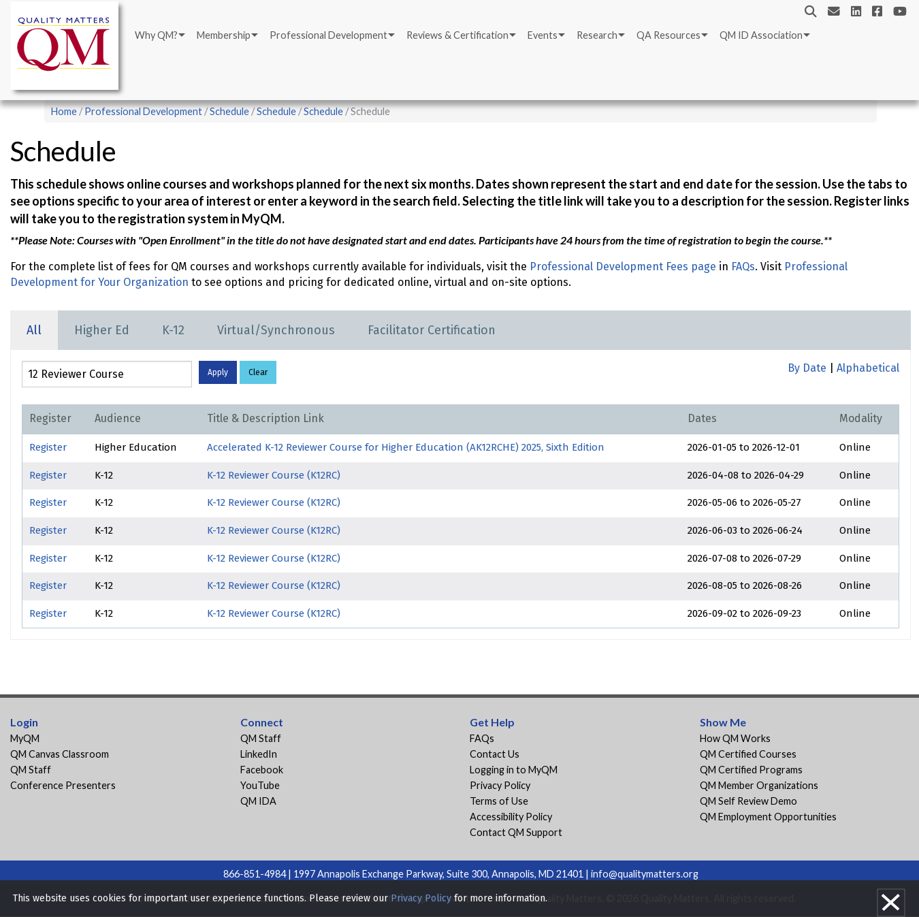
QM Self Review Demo (748, 801)
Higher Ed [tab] (101, 330)
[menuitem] (159, 35)
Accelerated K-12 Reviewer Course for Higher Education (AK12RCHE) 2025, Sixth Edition (405, 447)
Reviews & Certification (457, 35)
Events (543, 35)
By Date (807, 367)
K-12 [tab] (173, 330)
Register (48, 447)
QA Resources (668, 35)
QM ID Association (761, 35)
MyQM (24, 738)
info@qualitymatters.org (644, 874)
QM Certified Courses (748, 754)
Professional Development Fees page (623, 266)
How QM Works (735, 738)
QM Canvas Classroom (59, 754)
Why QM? (156, 35)
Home (64, 111)
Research (597, 35)
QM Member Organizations (759, 785)
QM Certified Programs (751, 769)
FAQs (743, 266)
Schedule (229, 111)
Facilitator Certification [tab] (432, 330)
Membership (224, 35)
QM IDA (258, 801)
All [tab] (34, 330)
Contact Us (494, 754)
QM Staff (30, 769)
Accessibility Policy (511, 816)
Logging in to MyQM (514, 769)
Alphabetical (868, 367)
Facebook (261, 769)
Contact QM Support (516, 832)
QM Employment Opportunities (768, 816)
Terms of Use (499, 801)
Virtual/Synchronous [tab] (276, 330)
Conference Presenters (63, 785)
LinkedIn (258, 754)
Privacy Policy (500, 785)
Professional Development (328, 35)
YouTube (260, 785)
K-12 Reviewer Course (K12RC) (273, 475)
